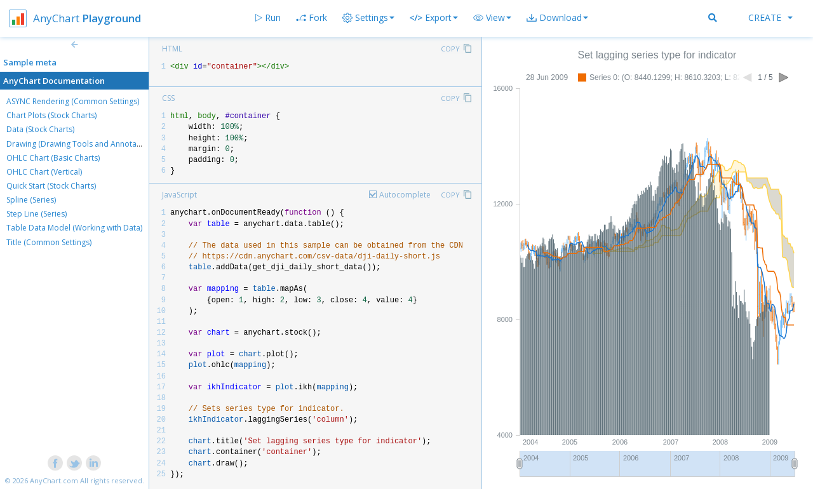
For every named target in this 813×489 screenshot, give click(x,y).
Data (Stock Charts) (40, 129)
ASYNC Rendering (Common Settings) (72, 101)
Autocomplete (405, 194)
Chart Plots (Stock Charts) (51, 115)
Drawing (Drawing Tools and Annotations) (81, 143)
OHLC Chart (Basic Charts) (53, 157)
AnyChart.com (54, 480)
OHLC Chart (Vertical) (44, 171)
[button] (492, 18)
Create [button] (770, 17)
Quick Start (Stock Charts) (51, 185)
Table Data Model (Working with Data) (74, 227)
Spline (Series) (31, 199)
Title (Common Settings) (48, 242)
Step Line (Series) (36, 213)
